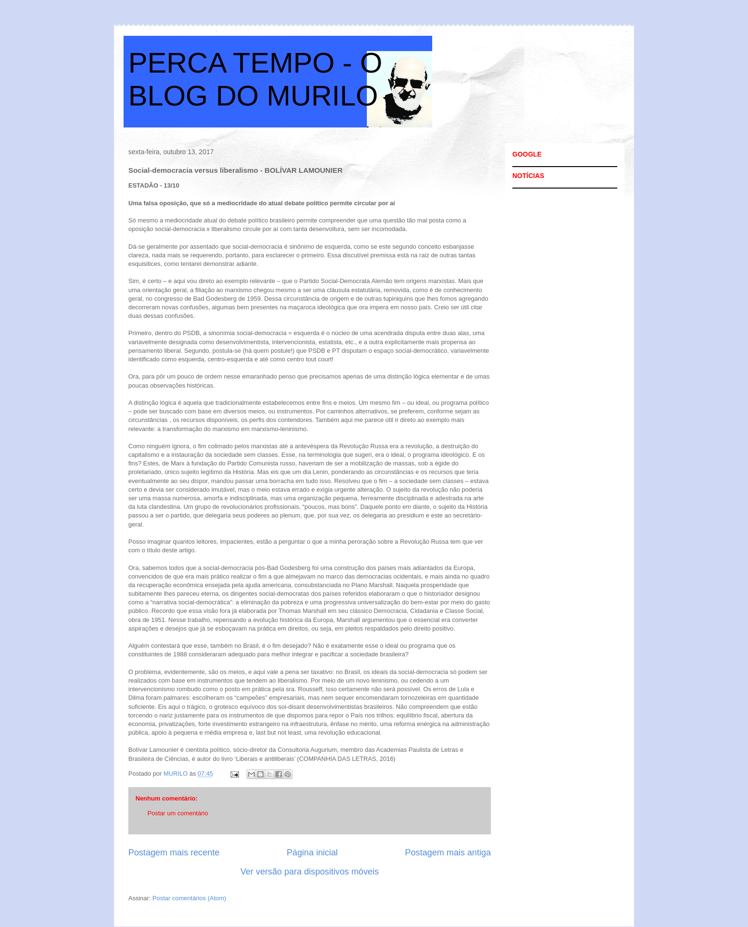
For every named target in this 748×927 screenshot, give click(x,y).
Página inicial (312, 852)
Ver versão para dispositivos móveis (309, 871)
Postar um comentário (177, 813)
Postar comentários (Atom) (190, 898)
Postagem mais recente (173, 852)
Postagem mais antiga (448, 852)
